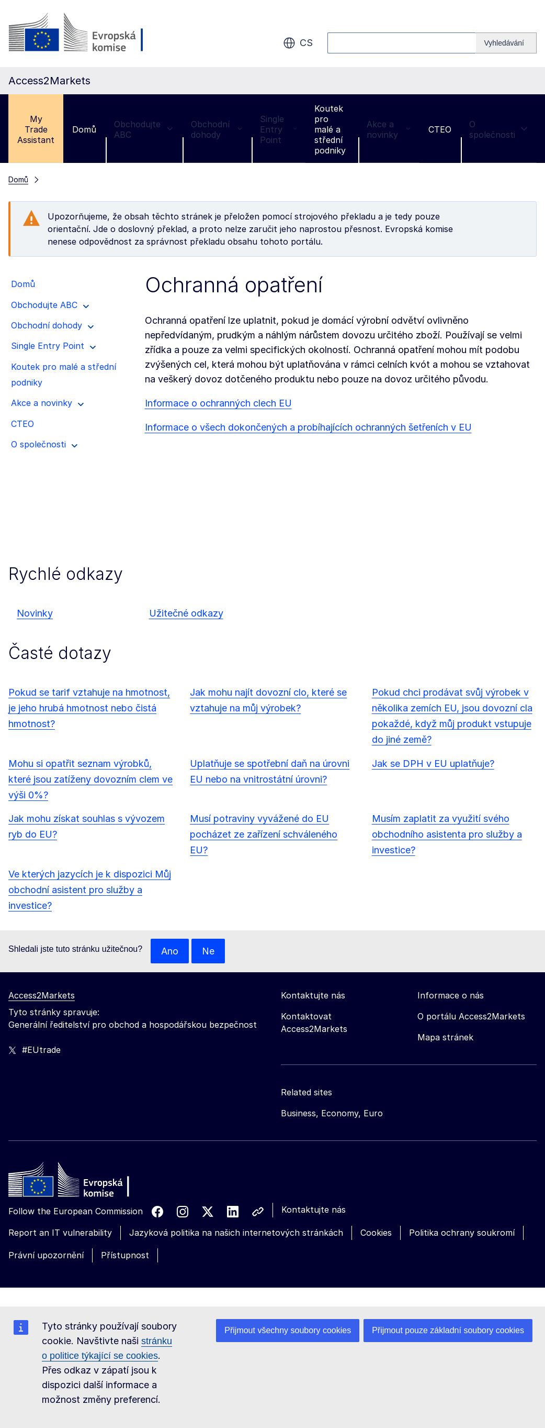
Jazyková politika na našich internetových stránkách (236, 1233)
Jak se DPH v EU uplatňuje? (433, 763)
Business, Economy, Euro (332, 1113)
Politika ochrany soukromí (462, 1233)
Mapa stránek (445, 1037)
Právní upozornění (46, 1255)
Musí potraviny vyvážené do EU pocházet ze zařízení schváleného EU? (263, 834)
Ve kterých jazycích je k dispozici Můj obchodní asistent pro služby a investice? (89, 890)
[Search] (506, 42)
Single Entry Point (278, 129)
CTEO (439, 129)
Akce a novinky (389, 129)
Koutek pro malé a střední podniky (330, 129)
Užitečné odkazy (186, 613)
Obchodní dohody (216, 129)
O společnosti (498, 129)
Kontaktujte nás (313, 1210)
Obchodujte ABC (143, 129)
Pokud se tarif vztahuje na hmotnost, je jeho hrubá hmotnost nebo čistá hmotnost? (89, 708)
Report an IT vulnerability (60, 1233)
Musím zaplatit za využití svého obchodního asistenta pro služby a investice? (447, 834)
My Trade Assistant (35, 129)
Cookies (376, 1233)
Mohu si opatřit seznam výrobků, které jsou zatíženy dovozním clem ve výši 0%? (90, 779)
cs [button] (298, 43)
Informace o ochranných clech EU (218, 403)
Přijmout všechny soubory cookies (287, 1330)
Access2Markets (41, 996)
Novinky (35, 613)
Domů (84, 129)
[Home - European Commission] (84, 1182)
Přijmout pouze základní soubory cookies (448, 1330)
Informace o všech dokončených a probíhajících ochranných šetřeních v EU (308, 427)
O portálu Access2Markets (471, 1017)
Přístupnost (125, 1255)
